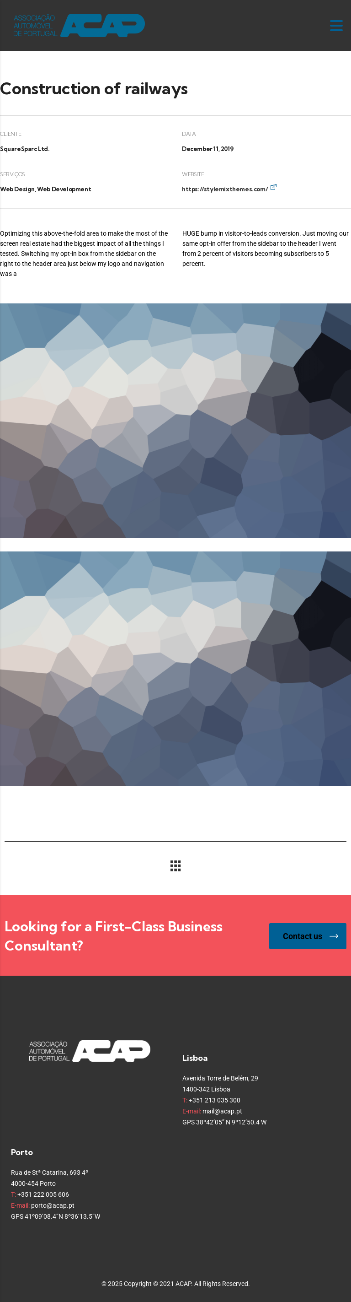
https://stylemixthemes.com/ (225, 189)
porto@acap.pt (52, 1205)
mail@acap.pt (222, 1111)
